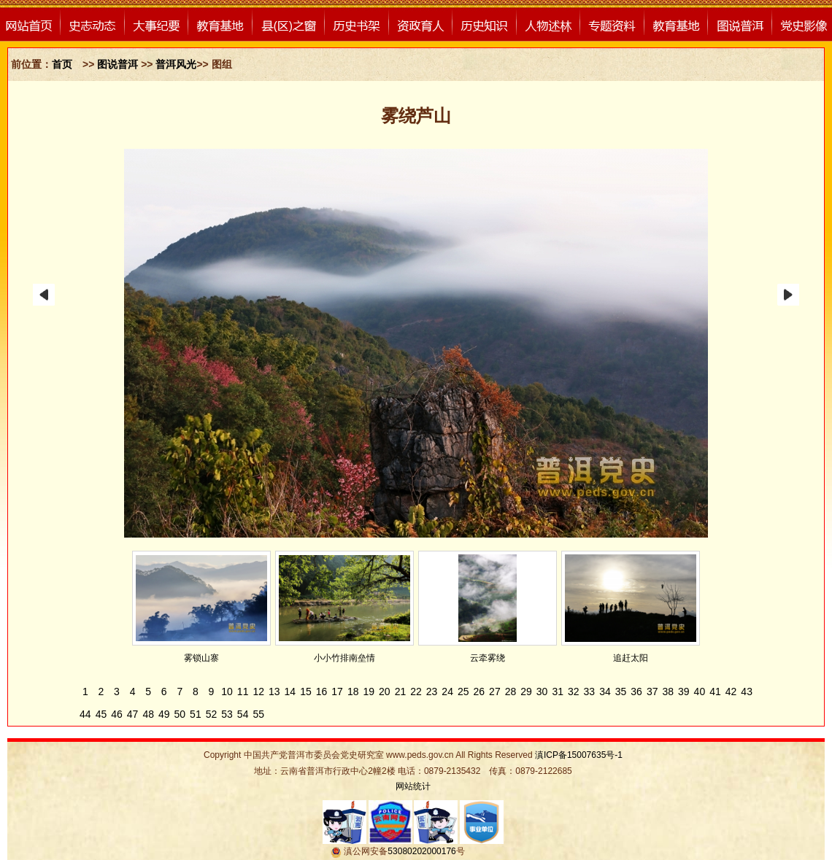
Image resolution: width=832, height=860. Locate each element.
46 (117, 714)
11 (243, 691)
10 (227, 691)
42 (731, 691)
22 (416, 691)
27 (495, 691)
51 (195, 714)
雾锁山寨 (201, 658)
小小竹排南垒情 (344, 658)
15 (306, 691)
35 (621, 691)
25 (463, 691)
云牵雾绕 (487, 658)
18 (353, 691)
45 (101, 714)
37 (652, 691)
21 (401, 691)
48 (148, 714)
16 (322, 691)
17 (337, 691)
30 (542, 691)
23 (432, 691)
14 (290, 691)
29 (526, 691)
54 (243, 714)
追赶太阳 (630, 658)
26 (479, 691)
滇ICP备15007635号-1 (579, 755)
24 (447, 691)
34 (605, 691)
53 (227, 714)
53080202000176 (421, 851)
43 (746, 691)
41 (715, 691)
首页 (62, 64)
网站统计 (413, 786)
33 (590, 691)
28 (511, 691)
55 (258, 714)
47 (133, 714)
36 (636, 691)
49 (164, 714)
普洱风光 (175, 64)
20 (384, 691)
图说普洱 (119, 64)
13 (274, 691)
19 (368, 691)
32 (573, 691)
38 (668, 691)
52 (211, 714)
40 (700, 691)
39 (684, 691)
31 (557, 691)
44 (85, 714)
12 (258, 691)
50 (180, 714)
